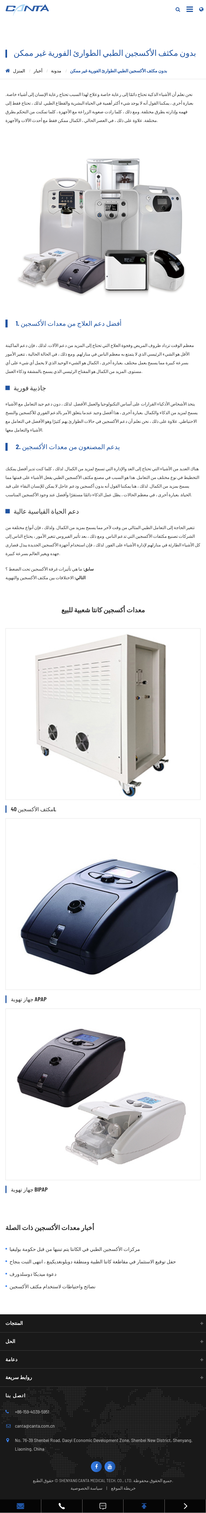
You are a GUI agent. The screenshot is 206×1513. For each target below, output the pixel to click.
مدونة (56, 70)
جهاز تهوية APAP (29, 999)
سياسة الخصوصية (86, 1488)
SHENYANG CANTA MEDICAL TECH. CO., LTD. (95, 1480)
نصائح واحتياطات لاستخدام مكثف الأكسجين (52, 1286)
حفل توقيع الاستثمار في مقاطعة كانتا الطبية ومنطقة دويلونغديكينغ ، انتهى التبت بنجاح (92, 1261)
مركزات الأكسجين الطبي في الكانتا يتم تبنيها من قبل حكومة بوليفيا (74, 1249)
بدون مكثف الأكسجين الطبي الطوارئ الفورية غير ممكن (118, 70)
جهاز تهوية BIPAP (29, 1189)
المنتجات (14, 1323)
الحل (10, 1341)
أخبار (38, 70)
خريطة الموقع (123, 1488)
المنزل (19, 70)
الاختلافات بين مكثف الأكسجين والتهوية (39, 577)
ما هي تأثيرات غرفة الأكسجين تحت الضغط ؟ (43, 568)
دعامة (11, 1359)
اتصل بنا (15, 1395)
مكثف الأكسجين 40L (33, 809)
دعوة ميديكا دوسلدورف (32, 1274)
